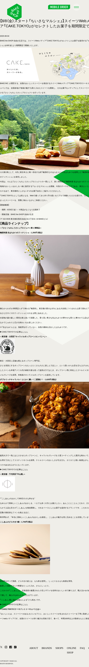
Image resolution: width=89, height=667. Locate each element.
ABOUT (33, 648)
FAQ (82, 648)
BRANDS (47, 648)
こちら (25, 331)
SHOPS (59, 648)
